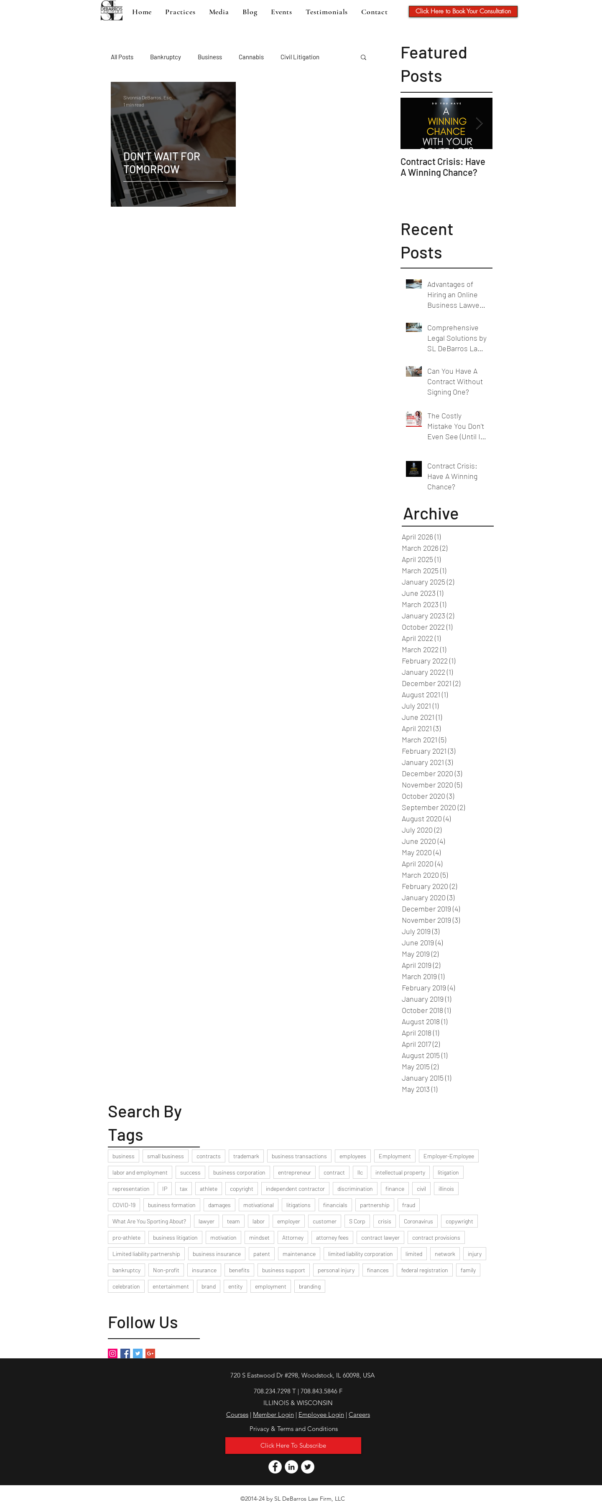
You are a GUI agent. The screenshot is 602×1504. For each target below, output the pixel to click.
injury (475, 1253)
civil (421, 1188)
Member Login (273, 1414)
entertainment (171, 1286)
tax (183, 1188)
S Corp (357, 1221)
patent (261, 1253)
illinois (446, 1188)
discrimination (355, 1188)
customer (325, 1221)
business (123, 1156)
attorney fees (332, 1237)
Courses (237, 1414)
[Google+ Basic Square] (150, 1353)
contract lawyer (380, 1237)
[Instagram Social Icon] (112, 1353)
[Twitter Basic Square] (138, 1353)
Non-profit (166, 1270)
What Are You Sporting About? (149, 1221)
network (445, 1253)
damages (219, 1204)
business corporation (239, 1172)
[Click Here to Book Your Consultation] (463, 11)
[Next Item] (479, 123)
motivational (258, 1204)
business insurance (217, 1253)
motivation (223, 1237)
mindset (259, 1237)
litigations (298, 1204)
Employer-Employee (448, 1156)
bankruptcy (126, 1270)
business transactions (299, 1156)
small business (165, 1156)
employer (288, 1221)
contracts (208, 1156)
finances (378, 1270)
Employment (395, 1156)
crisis (384, 1221)
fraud (408, 1204)
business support (283, 1270)
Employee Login (321, 1414)
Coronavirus (418, 1221)
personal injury (336, 1270)
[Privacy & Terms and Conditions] (293, 1428)
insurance (204, 1270)
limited (414, 1253)
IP (164, 1188)
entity (235, 1286)
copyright (241, 1188)
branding (310, 1286)
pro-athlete (126, 1237)
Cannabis (251, 57)
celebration (126, 1286)
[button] (363, 57)
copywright (459, 1221)
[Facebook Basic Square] (125, 1353)
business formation (172, 1204)
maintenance (299, 1253)
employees (352, 1156)
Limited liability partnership (146, 1253)
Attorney (293, 1237)
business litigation (175, 1237)
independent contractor (295, 1188)
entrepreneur (294, 1172)
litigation (448, 1172)
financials (335, 1204)
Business (210, 57)
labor (259, 1221)
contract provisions (436, 1237)
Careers (359, 1414)
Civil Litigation (300, 57)
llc (360, 1172)
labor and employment (140, 1172)
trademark (246, 1156)
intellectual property (400, 1172)
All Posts (122, 57)
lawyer (206, 1221)
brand (209, 1286)
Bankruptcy (165, 57)
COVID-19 (123, 1204)
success (190, 1172)
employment (270, 1286)
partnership (375, 1204)
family (468, 1270)
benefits (239, 1270)
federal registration (424, 1270)
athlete (208, 1188)
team (233, 1221)
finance (394, 1188)
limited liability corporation (360, 1253)
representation (131, 1188)
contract (334, 1172)
